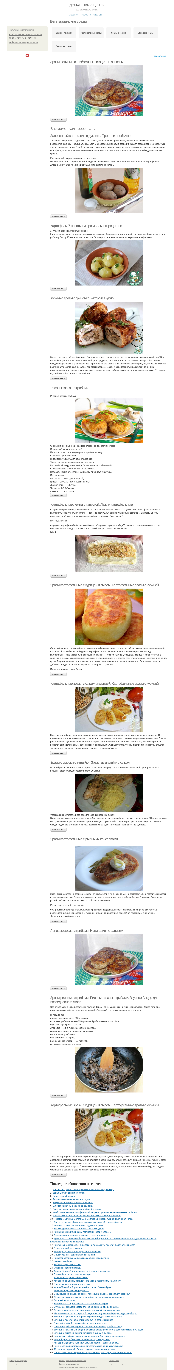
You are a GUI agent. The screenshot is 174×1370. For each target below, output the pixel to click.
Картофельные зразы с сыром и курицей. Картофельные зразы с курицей (104, 683)
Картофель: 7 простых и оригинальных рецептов (86, 226)
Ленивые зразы (145, 33)
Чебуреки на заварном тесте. (23, 42)
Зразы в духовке (64, 46)
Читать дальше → (58, 120)
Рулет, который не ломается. (68, 1248)
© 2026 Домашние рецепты (18, 1361)
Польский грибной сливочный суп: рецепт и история (80, 1323)
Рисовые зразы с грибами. (69, 388)
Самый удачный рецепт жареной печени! (74, 1255)
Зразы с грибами (64, 33)
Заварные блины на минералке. (69, 1193)
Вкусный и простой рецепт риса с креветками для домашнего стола (88, 1317)
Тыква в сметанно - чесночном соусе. (71, 1199)
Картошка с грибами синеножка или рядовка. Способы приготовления (89, 1336)
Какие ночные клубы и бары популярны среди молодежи (82, 1232)
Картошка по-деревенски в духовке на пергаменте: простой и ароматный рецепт (94, 1245)
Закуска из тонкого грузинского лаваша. (73, 1202)
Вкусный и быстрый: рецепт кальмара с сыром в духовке (83, 1333)
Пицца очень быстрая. (64, 1196)
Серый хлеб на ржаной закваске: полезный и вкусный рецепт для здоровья (92, 1294)
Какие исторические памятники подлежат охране (78, 1225)
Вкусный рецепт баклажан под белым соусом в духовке (82, 1339)
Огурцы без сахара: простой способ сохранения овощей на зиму (86, 1307)
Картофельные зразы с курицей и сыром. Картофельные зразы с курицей (104, 1105)
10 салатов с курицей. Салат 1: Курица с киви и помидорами (84, 1349)
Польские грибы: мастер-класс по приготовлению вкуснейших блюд (88, 1326)
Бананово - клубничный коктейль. (71, 1277)
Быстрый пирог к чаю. (65, 1300)
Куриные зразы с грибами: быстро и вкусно (82, 298)
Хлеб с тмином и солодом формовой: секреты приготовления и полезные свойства (95, 1212)
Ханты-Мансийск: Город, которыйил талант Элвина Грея (82, 1287)
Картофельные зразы (91, 33)
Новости (86, 14)
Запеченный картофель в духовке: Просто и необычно (90, 136)
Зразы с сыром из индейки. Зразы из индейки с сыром (90, 762)
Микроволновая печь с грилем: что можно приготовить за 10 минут (87, 1281)
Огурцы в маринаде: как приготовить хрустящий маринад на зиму (87, 1310)
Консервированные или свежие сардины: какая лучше (81, 1258)
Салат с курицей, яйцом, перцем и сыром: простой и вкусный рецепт (88, 1222)
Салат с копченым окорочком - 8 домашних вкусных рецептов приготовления (93, 1352)
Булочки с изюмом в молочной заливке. (73, 1206)
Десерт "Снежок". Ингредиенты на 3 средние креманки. (82, 1271)
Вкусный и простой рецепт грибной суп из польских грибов (83, 1320)
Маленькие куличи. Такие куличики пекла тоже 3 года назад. (83, 1189)
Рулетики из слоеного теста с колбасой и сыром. (77, 1209)
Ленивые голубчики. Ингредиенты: (71, 1290)
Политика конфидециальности (69, 1364)
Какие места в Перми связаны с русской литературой (81, 1303)
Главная (73, 14)
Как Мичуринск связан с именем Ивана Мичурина (79, 1229)
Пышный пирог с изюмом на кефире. (72, 1274)
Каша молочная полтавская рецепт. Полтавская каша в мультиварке (88, 1346)
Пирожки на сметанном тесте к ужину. (73, 1284)
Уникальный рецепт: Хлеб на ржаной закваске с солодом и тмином (87, 1215)
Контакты (62, 1361)
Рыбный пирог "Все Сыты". (67, 1264)
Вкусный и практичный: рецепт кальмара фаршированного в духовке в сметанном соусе (99, 1330)
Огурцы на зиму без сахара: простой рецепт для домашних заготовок (89, 1297)
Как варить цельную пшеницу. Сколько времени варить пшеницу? (87, 1343)
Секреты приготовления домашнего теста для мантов (81, 1235)
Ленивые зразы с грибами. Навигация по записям (86, 931)
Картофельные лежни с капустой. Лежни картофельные (91, 504)
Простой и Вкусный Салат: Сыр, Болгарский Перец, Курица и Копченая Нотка (93, 1219)
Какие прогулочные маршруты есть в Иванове (77, 1251)
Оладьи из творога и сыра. (67, 1268)
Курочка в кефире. (63, 1261)
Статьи (97, 14)
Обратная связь (114, 1361)
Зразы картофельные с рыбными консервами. (84, 839)
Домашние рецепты (87, 5)
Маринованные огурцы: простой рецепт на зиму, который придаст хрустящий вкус (95, 1313)
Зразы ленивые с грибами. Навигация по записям (86, 62)
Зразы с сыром (118, 33)
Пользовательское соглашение (76, 1361)
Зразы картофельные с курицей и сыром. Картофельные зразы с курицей (104, 585)
